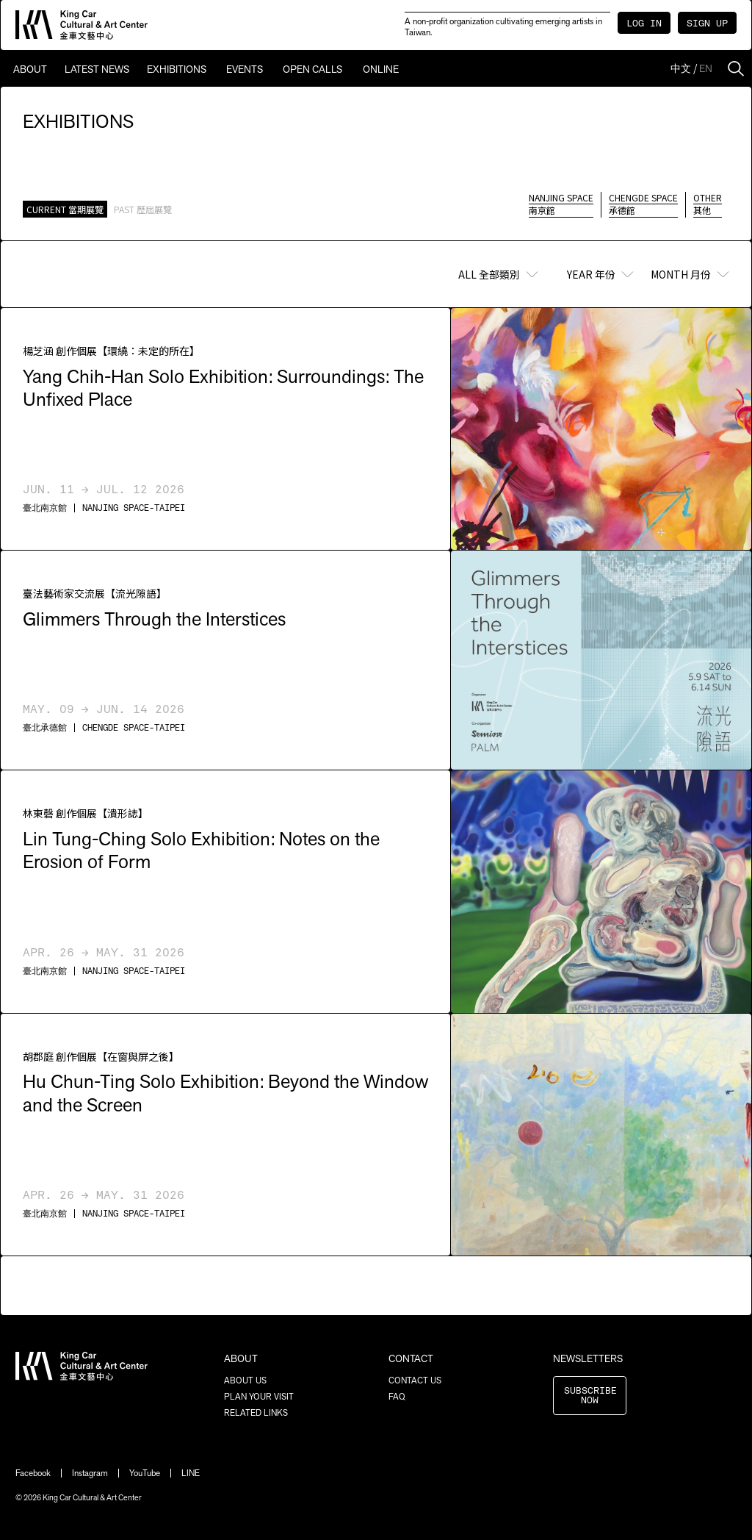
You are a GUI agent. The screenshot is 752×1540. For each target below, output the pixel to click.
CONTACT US (414, 1380)
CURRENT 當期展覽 (65, 209)
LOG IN (644, 24)
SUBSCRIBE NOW (590, 1395)
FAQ (396, 1396)
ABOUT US (245, 1380)
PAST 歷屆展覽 (143, 209)
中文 (680, 68)
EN (705, 68)
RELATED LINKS (256, 1412)
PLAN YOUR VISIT (259, 1396)
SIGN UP (707, 24)
